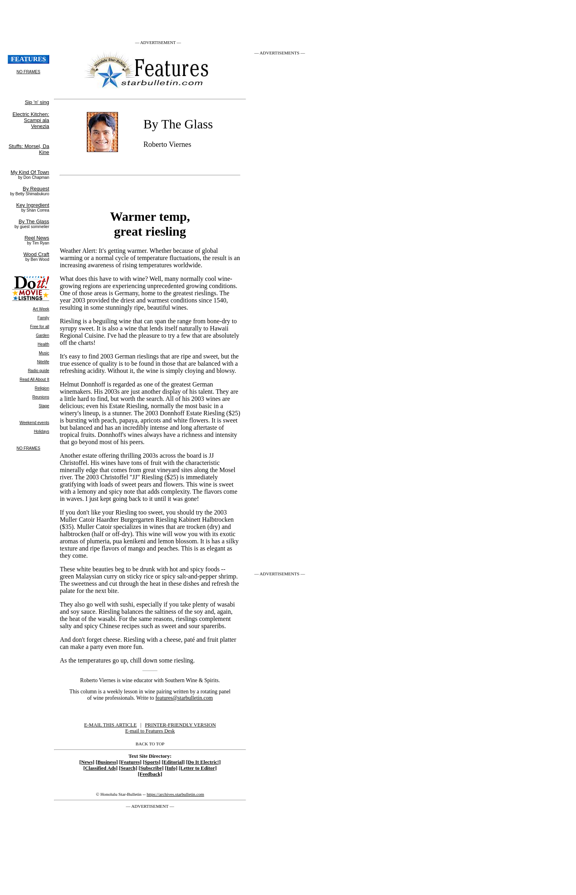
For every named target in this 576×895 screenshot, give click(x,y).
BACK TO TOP (150, 743)
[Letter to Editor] (198, 768)
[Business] (107, 762)
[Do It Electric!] (203, 762)
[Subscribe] (151, 768)
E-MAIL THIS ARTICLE (110, 725)
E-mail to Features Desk (150, 731)
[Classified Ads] (100, 768)
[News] (86, 762)
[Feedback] (150, 774)
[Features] (130, 762)
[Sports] (151, 762)
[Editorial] (173, 762)
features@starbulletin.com (184, 698)
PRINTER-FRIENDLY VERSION (180, 725)
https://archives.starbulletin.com (175, 794)
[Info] (171, 768)
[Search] (128, 768)
